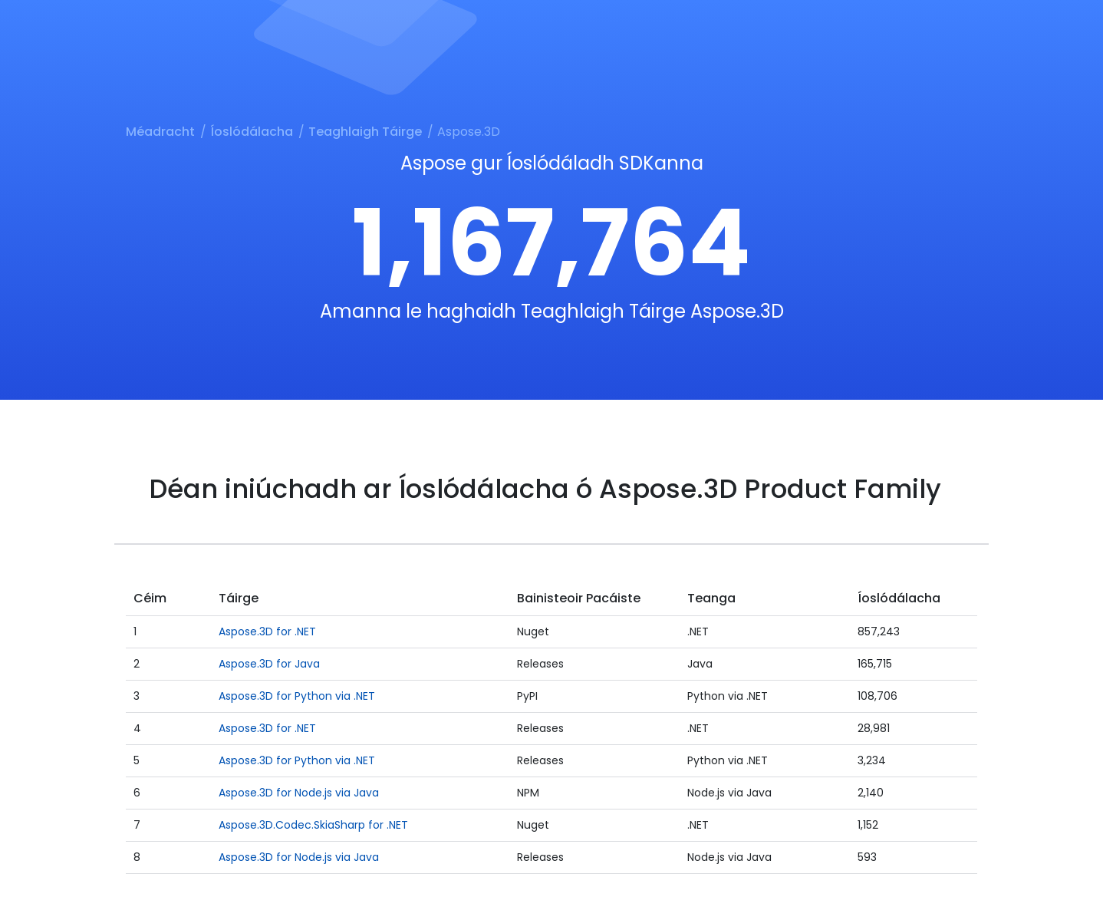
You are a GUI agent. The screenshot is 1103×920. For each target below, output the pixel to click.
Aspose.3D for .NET (267, 631)
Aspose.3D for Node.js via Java (299, 792)
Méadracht (160, 131)
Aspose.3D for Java (269, 663)
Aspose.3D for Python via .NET (297, 696)
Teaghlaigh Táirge (365, 131)
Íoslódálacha (251, 131)
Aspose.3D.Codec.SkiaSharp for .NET (313, 825)
